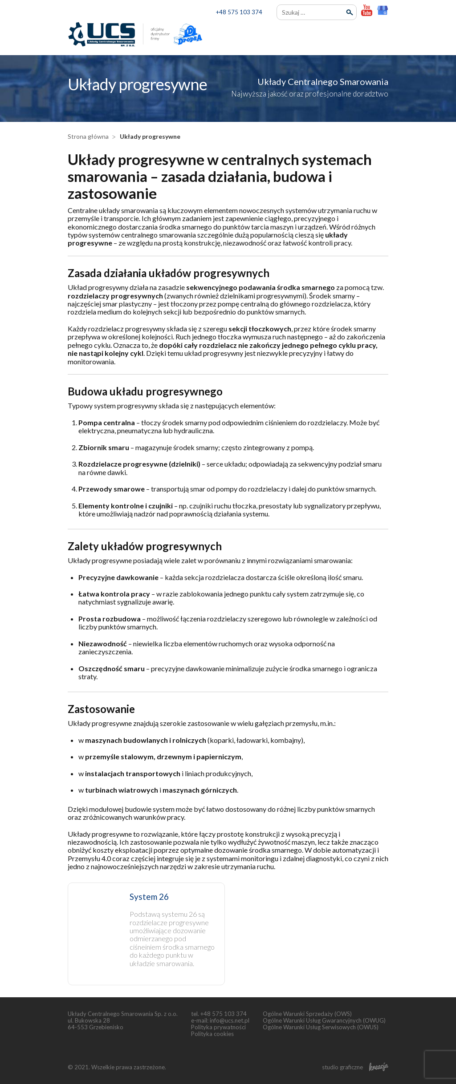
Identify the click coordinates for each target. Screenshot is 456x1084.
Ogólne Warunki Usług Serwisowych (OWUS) (321, 1027)
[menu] (380, 35)
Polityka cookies (212, 1033)
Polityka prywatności (218, 1027)
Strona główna (88, 136)
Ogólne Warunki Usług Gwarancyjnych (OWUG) (324, 1020)
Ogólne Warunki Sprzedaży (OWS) (307, 1013)
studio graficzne (355, 1067)
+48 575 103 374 (239, 12)
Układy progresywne (150, 136)
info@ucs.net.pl (229, 1020)
